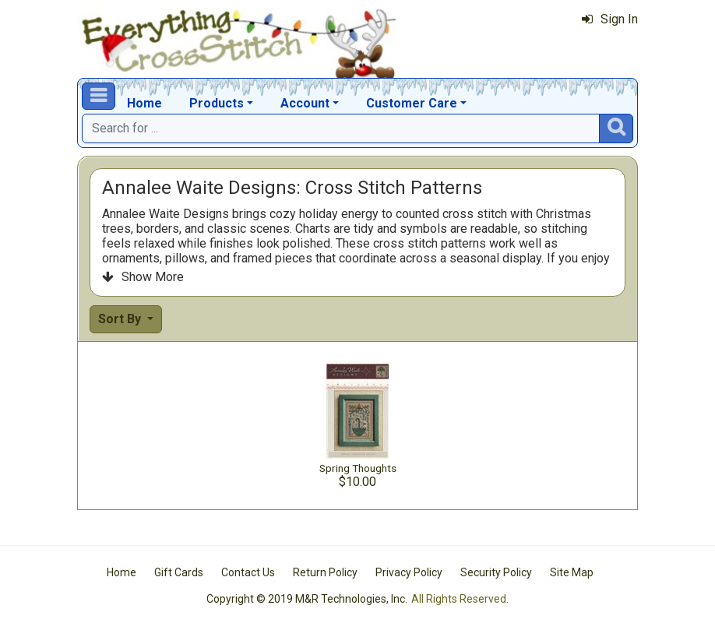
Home (144, 103)
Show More (143, 276)
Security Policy (496, 572)
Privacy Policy (408, 572)
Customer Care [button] (411, 103)
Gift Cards (178, 572)
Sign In (610, 19)
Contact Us (248, 572)
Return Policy (325, 572)
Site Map (571, 572)
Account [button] (304, 103)
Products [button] (216, 103)
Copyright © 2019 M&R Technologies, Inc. (306, 599)
